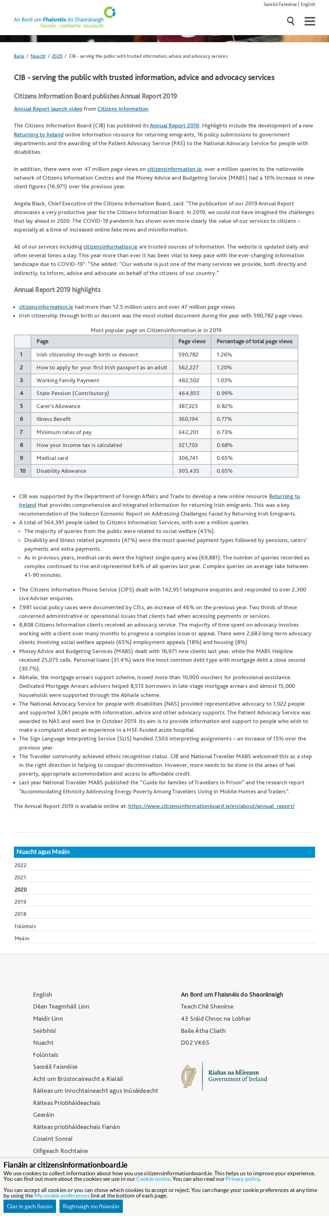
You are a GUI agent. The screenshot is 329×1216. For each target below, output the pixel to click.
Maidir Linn (48, 1018)
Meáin (22, 938)
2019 (20, 902)
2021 (20, 877)
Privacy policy (242, 1179)
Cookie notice (153, 1179)
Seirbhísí (44, 1031)
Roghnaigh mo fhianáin (91, 1206)
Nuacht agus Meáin (43, 851)
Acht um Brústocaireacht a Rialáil (78, 1079)
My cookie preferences (62, 1195)
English (308, 4)
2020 (57, 56)
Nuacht (38, 56)
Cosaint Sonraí (53, 1139)
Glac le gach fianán (30, 1206)
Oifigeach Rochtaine (60, 1151)
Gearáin (43, 1115)
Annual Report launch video (48, 108)
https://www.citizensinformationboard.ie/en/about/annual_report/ (211, 805)
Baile (19, 56)
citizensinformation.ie (174, 168)
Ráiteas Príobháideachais (67, 1103)
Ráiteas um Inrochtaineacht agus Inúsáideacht (96, 1090)
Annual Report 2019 (174, 125)
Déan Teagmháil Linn (61, 1006)
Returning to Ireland (39, 134)
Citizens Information (122, 108)
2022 (20, 865)
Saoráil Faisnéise (280, 4)
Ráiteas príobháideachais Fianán (76, 1127)
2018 (20, 914)
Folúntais (25, 926)
